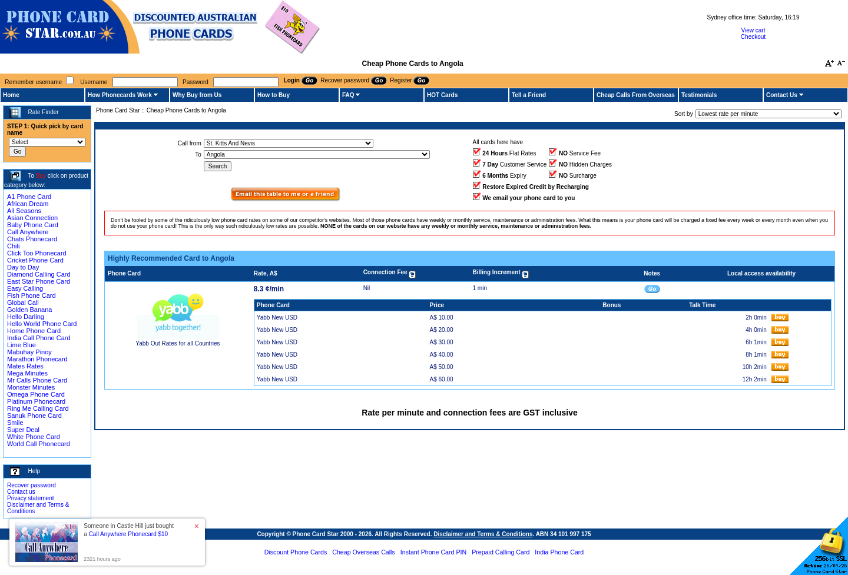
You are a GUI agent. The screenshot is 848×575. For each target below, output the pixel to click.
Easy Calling (25, 288)
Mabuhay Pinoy (29, 351)
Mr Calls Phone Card (37, 380)
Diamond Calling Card (39, 274)
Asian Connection (32, 217)
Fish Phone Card (31, 295)
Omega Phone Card (36, 394)
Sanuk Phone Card (34, 415)
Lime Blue (21, 344)
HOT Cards (442, 95)
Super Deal (23, 429)
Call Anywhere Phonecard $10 (128, 534)
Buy (41, 175)
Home (11, 95)
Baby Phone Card (32, 224)
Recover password (31, 485)
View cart (753, 30)
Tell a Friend (529, 95)
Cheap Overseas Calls (363, 552)
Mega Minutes (27, 373)
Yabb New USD (277, 317)
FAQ (348, 95)
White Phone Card (33, 436)
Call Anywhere (27, 231)
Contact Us (781, 95)
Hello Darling (25, 316)
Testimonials (699, 95)
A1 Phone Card (29, 196)
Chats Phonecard (32, 238)
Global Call (23, 302)
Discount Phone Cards (295, 552)
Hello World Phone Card (42, 323)
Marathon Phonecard (37, 359)
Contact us (21, 491)
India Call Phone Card (39, 337)
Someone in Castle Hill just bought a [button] (129, 530)
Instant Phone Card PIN (433, 552)
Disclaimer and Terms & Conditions (482, 534)
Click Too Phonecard (37, 253)
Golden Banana (29, 309)
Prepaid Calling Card (500, 552)
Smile (15, 422)
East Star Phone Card (38, 281)
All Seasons (24, 210)
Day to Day (23, 267)
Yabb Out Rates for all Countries (177, 343)
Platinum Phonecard (36, 401)
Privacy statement (30, 498)
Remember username (33, 82)
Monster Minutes (31, 387)
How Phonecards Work (120, 95)
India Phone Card (559, 552)
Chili (13, 246)
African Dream (27, 203)
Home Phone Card (34, 330)
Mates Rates (25, 366)
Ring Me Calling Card (38, 408)
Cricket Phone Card (35, 260)
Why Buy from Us (197, 95)
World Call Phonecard (38, 443)
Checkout (753, 37)
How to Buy (273, 95)
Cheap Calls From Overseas (636, 95)
